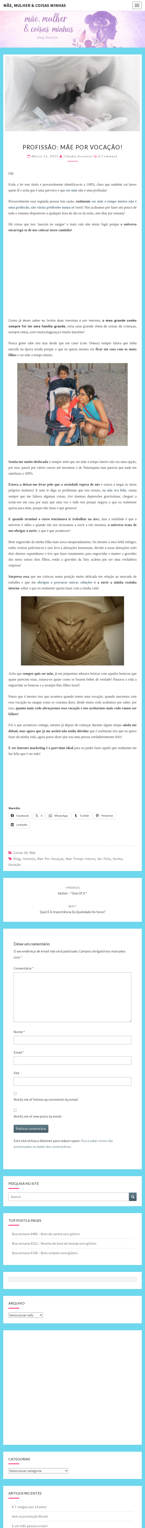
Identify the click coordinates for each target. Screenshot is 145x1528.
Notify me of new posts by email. (38, 1116)
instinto (29, 859)
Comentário (24, 968)
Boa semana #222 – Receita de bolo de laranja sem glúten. (54, 1243)
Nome (19, 1032)
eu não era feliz (114, 490)
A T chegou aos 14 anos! (29, 1507)
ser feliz (104, 859)
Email (19, 1052)
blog (17, 859)
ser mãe (71, 190)
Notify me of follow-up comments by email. (46, 1099)
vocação (14, 864)
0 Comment (108, 156)
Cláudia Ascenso (78, 156)
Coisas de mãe (24, 852)
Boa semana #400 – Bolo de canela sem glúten (46, 1234)
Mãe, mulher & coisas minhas (34, 5)
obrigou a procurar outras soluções (64, 582)
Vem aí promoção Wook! (30, 1516)
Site (16, 1073)
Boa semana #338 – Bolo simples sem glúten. (45, 1253)
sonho (117, 859)
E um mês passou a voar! (30, 1526)
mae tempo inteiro (80, 859)
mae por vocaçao (50, 859)
